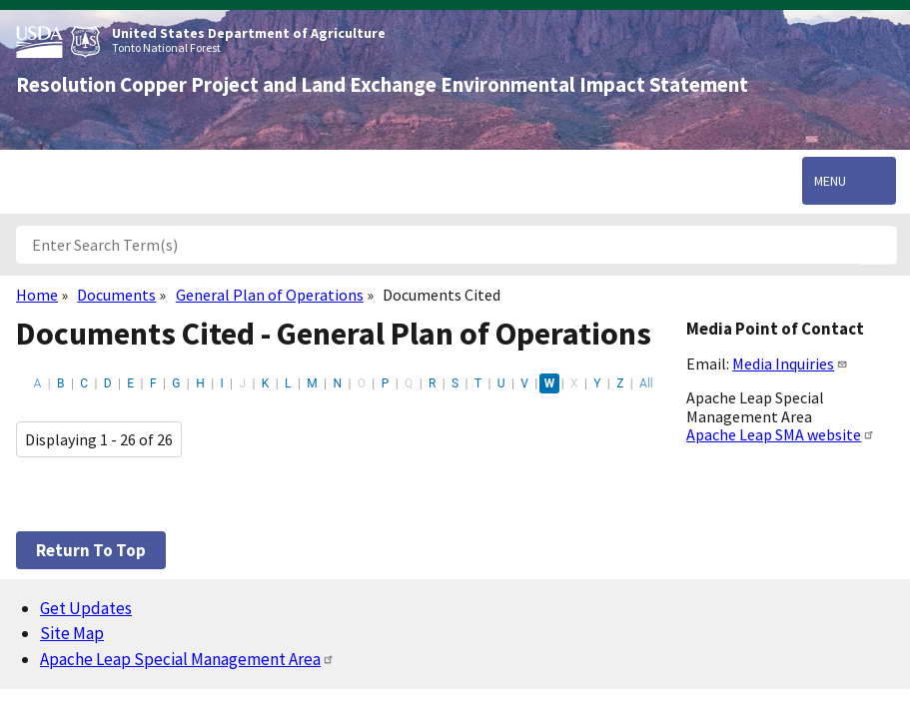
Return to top (91, 550)
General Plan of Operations (270, 295)
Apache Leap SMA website (780, 434)
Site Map (72, 633)
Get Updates (86, 608)
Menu (830, 181)
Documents (116, 295)
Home (37, 295)
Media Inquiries (790, 363)
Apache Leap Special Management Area (187, 659)
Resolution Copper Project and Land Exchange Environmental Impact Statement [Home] (382, 85)
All (646, 383)
